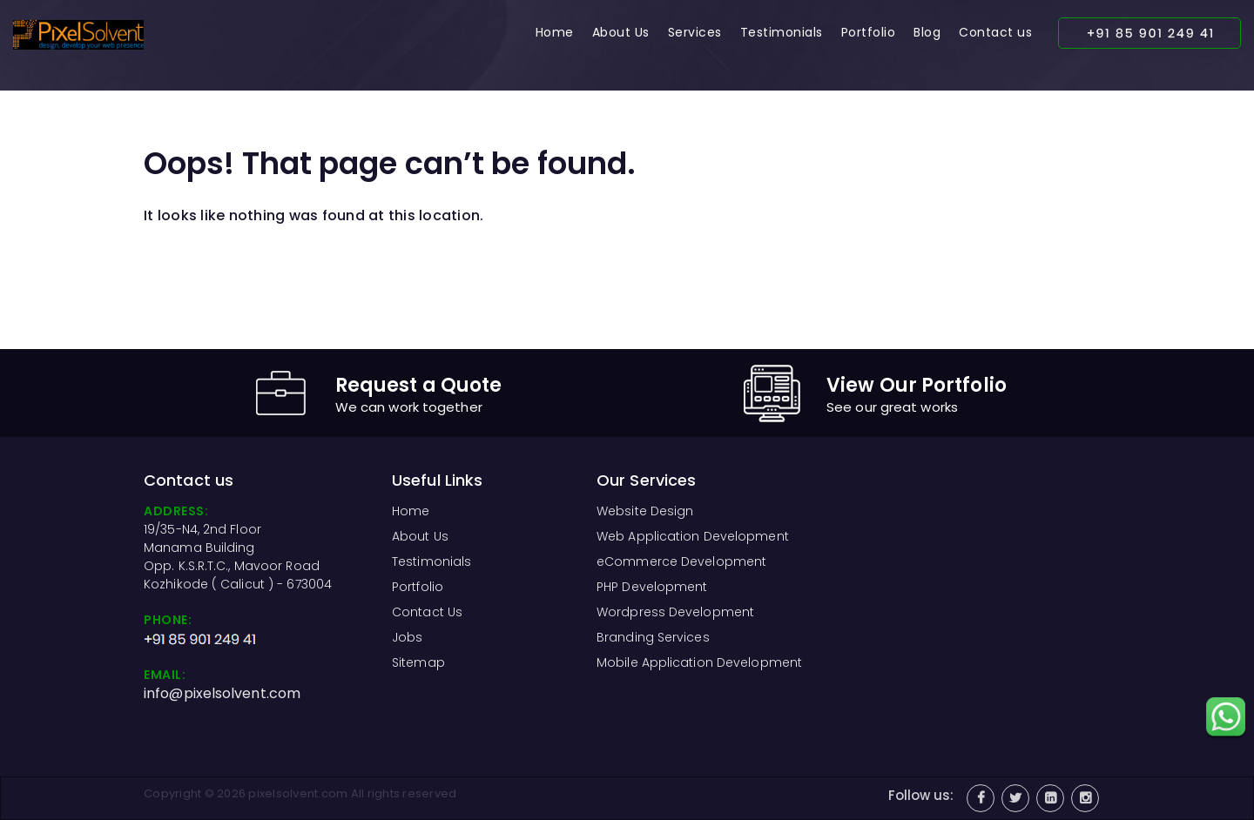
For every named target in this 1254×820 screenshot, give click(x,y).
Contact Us (427, 612)
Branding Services (653, 637)
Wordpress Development (675, 612)
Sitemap (418, 662)
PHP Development (652, 586)
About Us (621, 32)
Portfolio (868, 32)
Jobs (407, 637)
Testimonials (781, 32)
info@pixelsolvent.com (222, 693)
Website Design (645, 511)
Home (555, 32)
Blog (927, 32)
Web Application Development (693, 536)
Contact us (995, 32)
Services (695, 32)
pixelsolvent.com (297, 793)
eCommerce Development (681, 561)
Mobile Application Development (699, 662)
